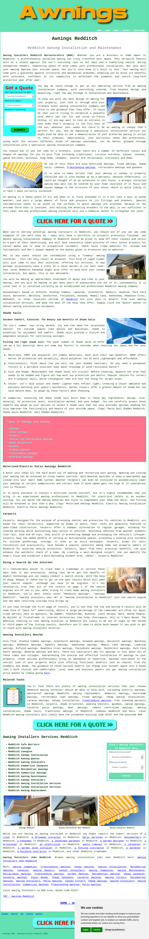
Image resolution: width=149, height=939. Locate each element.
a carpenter (132, 844)
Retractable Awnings (17, 874)
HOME (99, 31)
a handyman (24, 841)
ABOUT (116, 31)
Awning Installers (28, 881)
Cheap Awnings (84, 867)
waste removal (92, 844)
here (47, 673)
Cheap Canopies (134, 874)
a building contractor (32, 851)
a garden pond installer (35, 848)
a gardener (133, 848)
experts (80, 666)
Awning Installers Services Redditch (40, 737)
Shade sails (65, 332)
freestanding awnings (81, 167)
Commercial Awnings (35, 884)
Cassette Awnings (15, 877)
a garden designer (112, 841)
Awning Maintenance (131, 870)
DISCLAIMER (139, 31)
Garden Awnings (78, 874)
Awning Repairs (43, 870)
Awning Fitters (115, 877)
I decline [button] (96, 930)
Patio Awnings (52, 881)
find (13, 641)
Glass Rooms (39, 877)
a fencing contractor (89, 848)
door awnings (77, 707)
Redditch (72, 299)
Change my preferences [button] (115, 930)
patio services (92, 837)
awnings (110, 652)
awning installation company (79, 106)
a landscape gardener (66, 841)
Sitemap (5, 914)
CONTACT (126, 31)
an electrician (50, 844)
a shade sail (75, 405)
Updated (29, 914)
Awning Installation (112, 867)
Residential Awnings (106, 874)
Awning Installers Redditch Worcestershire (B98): (39, 55)
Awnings (14, 914)
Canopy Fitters (75, 881)
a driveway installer (46, 837)
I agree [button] (86, 930)
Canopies (23, 870)
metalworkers (132, 837)
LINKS (107, 31)
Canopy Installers (71, 870)
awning (15, 69)
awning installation (132, 669)
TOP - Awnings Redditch (18, 896)
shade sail (61, 398)
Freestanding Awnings (55, 867)
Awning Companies (25, 867)
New (22, 914)
